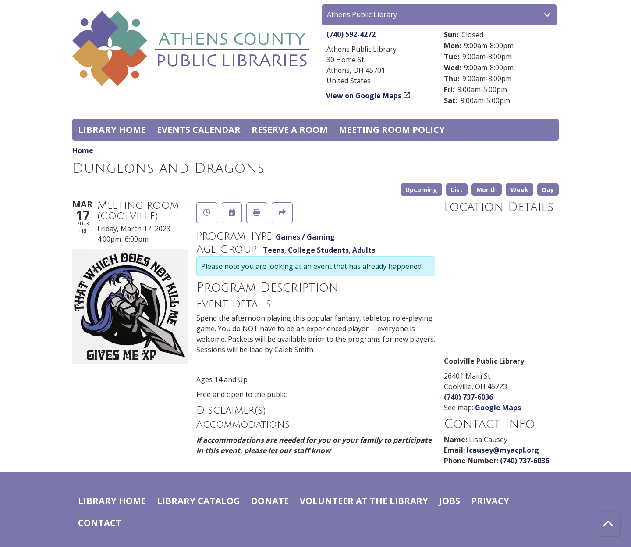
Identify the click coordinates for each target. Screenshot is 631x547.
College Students (318, 250)
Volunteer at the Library (364, 501)
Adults (363, 250)
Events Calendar (199, 130)
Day (548, 190)
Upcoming (421, 190)
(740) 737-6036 (468, 397)
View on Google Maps (363, 95)
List (457, 190)
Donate (270, 501)
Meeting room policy (392, 130)
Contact (99, 523)
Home (82, 150)
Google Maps (498, 407)
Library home (112, 130)
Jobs (449, 501)
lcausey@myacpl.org (503, 450)
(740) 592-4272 (351, 34)
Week (519, 190)
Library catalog (198, 501)
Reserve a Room (290, 130)
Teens (273, 250)
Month (486, 190)
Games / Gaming (305, 237)
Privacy (490, 501)
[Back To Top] (608, 524)
